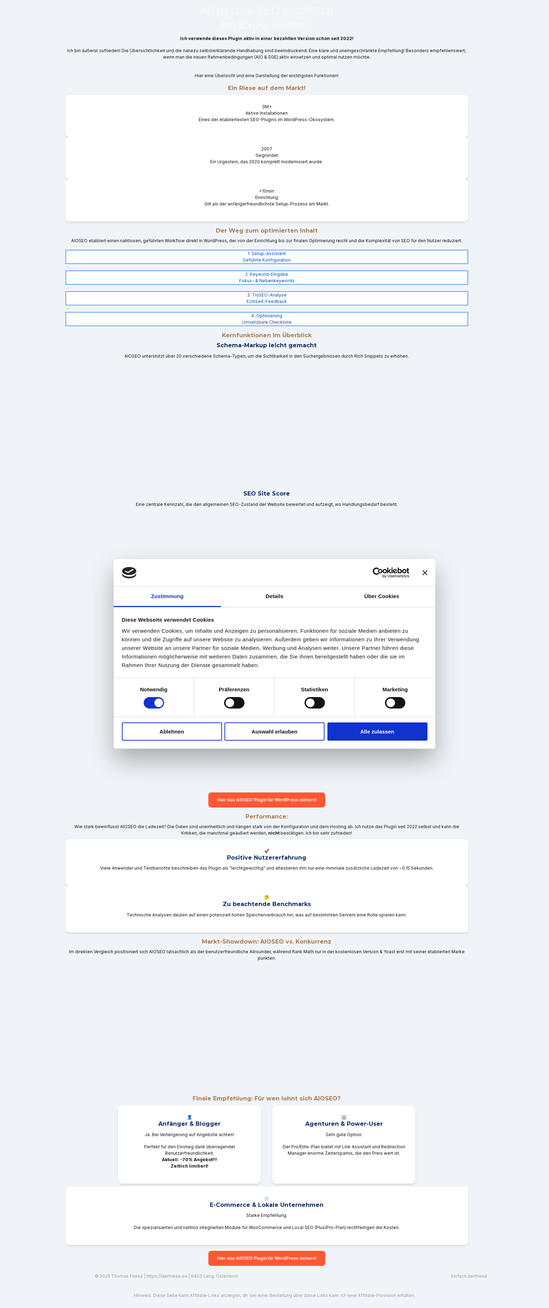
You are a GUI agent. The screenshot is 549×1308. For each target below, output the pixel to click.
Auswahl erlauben (274, 731)
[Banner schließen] (424, 572)
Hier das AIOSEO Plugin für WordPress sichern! (267, 799)
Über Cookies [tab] (381, 596)
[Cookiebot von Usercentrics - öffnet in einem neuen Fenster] (378, 572)
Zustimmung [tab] (167, 596)
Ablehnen (171, 731)
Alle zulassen (377, 731)
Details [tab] (274, 596)
